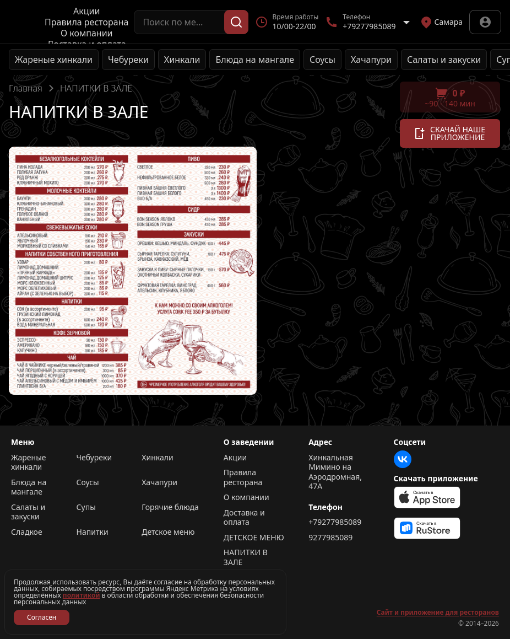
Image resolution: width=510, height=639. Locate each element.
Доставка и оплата (244, 517)
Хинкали (182, 59)
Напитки (92, 532)
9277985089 (330, 538)
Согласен (41, 617)
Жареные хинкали (54, 59)
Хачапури (371, 59)
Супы (86, 507)
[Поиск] (236, 22)
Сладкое (26, 532)
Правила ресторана (86, 22)
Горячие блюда (170, 507)
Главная (25, 88)
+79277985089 (334, 522)
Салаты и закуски (444, 59)
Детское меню (168, 532)
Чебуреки (128, 59)
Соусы (322, 59)
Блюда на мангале (254, 59)
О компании (87, 33)
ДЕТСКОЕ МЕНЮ (254, 538)
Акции (86, 11)
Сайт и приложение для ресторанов (438, 612)
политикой (81, 595)
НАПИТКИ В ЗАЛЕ (246, 557)
